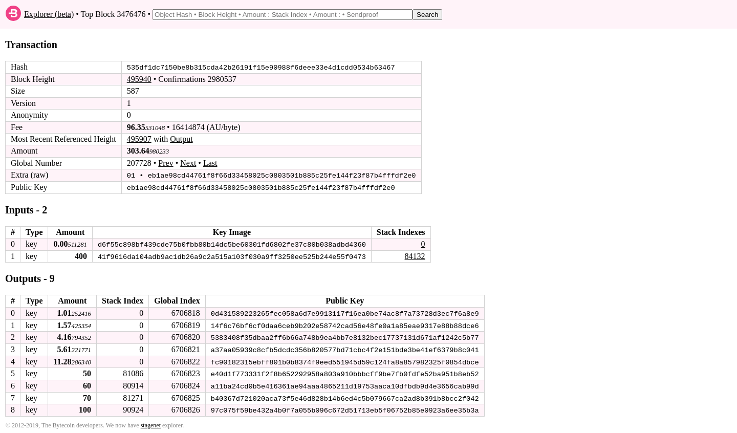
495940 (139, 79)
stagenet (151, 423)
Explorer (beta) (49, 14)
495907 (139, 139)
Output (181, 139)
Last (210, 163)
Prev (165, 163)
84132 (414, 255)
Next (188, 163)
